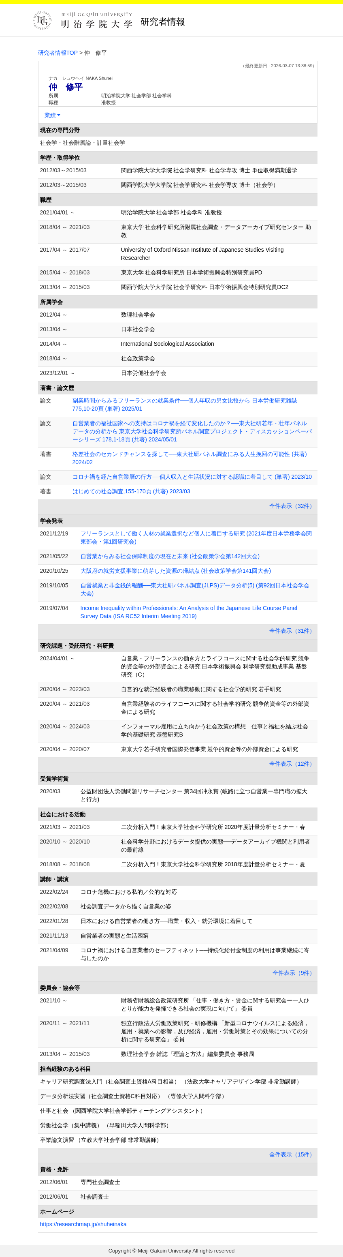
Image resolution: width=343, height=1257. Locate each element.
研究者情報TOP (58, 52)
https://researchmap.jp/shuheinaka (83, 1224)
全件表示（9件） (294, 973)
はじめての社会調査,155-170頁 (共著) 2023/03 (131, 491)
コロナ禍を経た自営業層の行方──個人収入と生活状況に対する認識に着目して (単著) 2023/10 (192, 476)
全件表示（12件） (292, 763)
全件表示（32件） (292, 506)
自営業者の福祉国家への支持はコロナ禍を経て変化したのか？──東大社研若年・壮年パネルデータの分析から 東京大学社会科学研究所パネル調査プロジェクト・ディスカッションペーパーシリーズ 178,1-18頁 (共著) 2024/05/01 (192, 431)
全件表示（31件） (292, 630)
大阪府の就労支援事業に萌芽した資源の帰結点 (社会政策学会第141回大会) (176, 570)
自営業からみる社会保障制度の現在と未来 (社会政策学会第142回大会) (170, 556)
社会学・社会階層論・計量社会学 (82, 142)
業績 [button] (50, 115)
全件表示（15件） (292, 1154)
